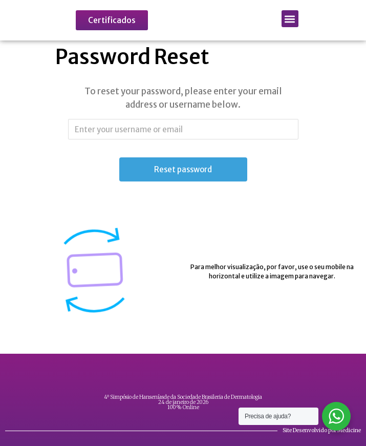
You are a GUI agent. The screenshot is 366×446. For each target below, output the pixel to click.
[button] (290, 18)
